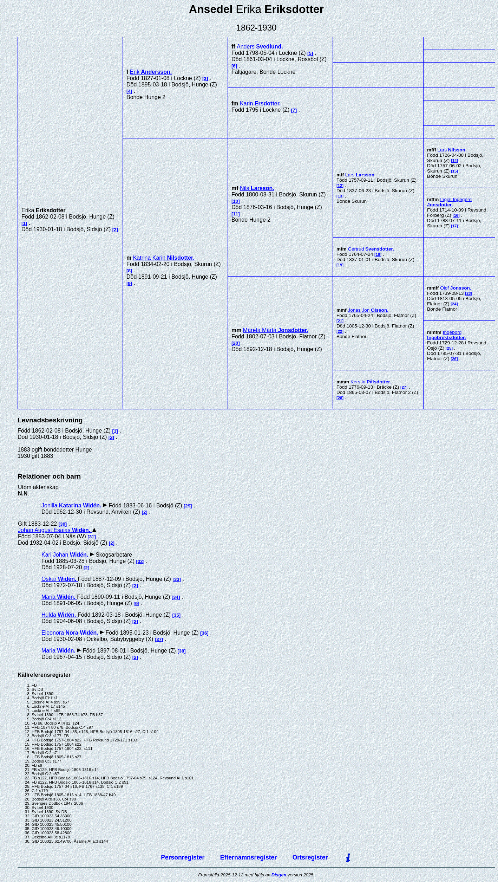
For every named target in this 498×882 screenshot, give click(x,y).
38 (181, 651)
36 (204, 633)
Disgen (279, 874)
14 (454, 160)
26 (454, 359)
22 (340, 331)
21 (340, 321)
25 (449, 348)
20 (235, 343)
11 (235, 213)
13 (340, 196)
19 (340, 265)
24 (454, 304)
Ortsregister (310, 857)
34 (175, 597)
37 (159, 639)
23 (468, 293)
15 (454, 171)
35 (176, 615)
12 (340, 185)
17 (454, 226)
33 (176, 579)
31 (91, 536)
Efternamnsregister (248, 857)
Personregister (182, 857)
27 (404, 387)
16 (456, 215)
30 (62, 524)
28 (340, 398)
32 (140, 561)
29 (187, 505)
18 (378, 254)
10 (235, 201)
